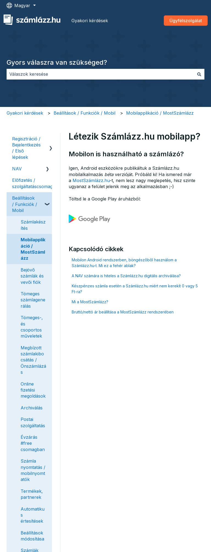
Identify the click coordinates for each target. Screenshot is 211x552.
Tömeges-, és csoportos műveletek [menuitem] (32, 327)
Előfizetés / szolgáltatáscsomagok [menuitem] (35, 183)
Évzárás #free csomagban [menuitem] (33, 443)
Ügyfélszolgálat (186, 20)
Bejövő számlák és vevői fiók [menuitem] (32, 276)
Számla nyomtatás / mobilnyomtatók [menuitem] (33, 470)
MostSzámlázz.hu (91, 180)
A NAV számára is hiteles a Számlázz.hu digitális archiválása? (126, 275)
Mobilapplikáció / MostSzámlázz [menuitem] (33, 249)
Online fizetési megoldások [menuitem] (33, 390)
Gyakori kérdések (89, 20)
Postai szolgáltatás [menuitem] (33, 422)
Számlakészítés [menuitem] (33, 225)
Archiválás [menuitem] (32, 408)
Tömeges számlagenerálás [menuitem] (33, 300)
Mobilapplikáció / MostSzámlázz (160, 113)
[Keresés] (199, 74)
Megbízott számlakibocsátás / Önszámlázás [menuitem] (33, 360)
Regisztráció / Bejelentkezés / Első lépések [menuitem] (26, 148)
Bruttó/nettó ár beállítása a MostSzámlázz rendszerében (123, 312)
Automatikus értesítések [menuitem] (33, 515)
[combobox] (100, 74)
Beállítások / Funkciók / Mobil (84, 113)
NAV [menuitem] (17, 168)
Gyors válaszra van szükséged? (57, 62)
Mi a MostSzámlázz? (90, 301)
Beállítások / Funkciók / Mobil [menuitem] (24, 204)
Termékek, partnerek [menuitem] (32, 494)
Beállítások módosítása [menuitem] (32, 536)
